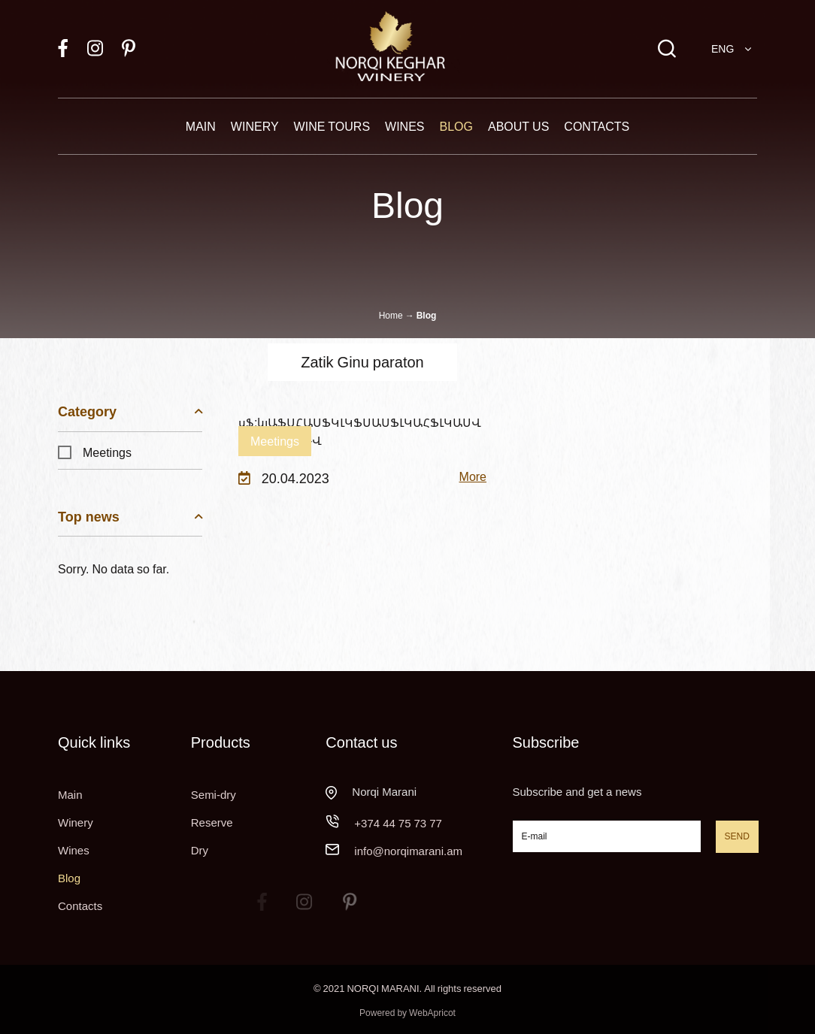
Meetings (95, 452)
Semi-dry (213, 794)
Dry (199, 849)
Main (201, 126)
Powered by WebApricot (407, 1012)
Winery (255, 126)
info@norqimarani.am (408, 850)
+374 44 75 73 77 (398, 822)
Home (391, 315)
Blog (456, 126)
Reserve (212, 822)
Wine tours (332, 126)
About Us (518, 126)
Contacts (596, 126)
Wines (404, 126)
